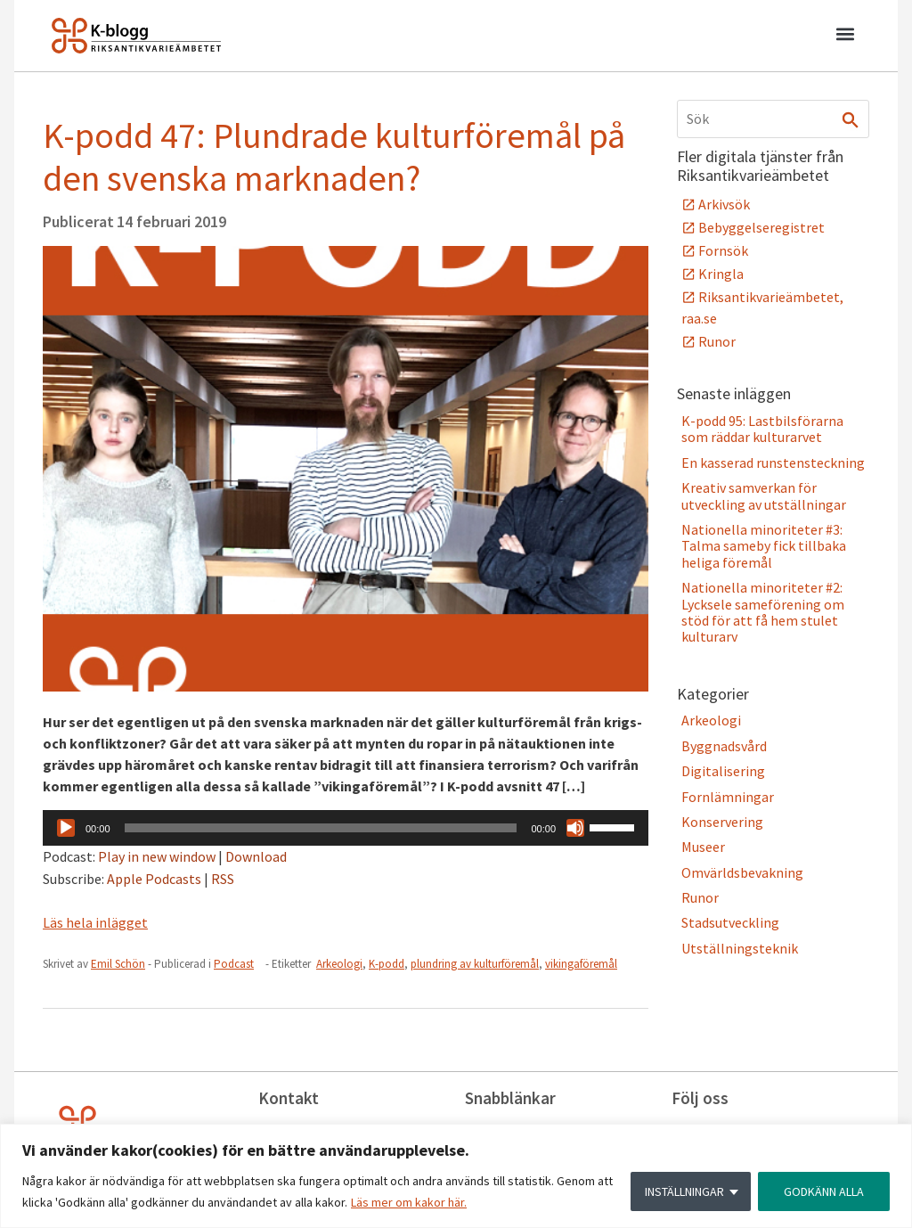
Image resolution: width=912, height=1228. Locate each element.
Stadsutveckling (730, 922)
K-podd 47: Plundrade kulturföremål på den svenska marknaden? (334, 157)
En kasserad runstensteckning (773, 462)
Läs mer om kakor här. (409, 1202)
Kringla (721, 273)
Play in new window (157, 856)
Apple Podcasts (154, 879)
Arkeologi (339, 963)
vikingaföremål (581, 963)
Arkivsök (724, 204)
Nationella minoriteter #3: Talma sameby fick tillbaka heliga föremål (763, 545)
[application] (345, 828)
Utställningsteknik (739, 948)
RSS (222, 879)
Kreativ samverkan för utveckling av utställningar (763, 495)
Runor (717, 341)
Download (256, 856)
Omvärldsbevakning (742, 872)
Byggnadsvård (724, 746)
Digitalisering (723, 771)
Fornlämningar (727, 797)
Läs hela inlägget (95, 922)
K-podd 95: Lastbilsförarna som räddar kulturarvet (762, 429)
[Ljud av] (575, 828)
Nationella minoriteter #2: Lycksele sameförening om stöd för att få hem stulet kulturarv (762, 611)
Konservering (722, 822)
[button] (844, 36)
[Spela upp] (66, 828)
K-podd (386, 963)
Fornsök (723, 250)
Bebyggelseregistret (761, 227)
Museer (703, 847)
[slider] (321, 827)
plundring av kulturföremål (475, 963)
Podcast (234, 963)
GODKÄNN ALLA (824, 1191)
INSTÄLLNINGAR (684, 1191)
